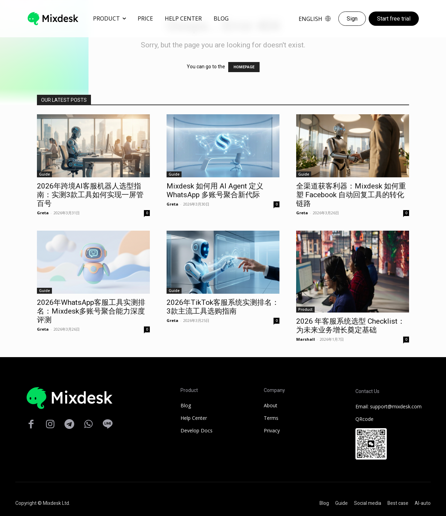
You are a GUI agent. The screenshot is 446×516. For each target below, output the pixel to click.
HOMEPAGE (243, 67)
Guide (44, 174)
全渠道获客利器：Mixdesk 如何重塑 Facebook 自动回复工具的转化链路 (351, 195)
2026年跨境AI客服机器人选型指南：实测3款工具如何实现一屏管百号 (90, 195)
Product (305, 309)
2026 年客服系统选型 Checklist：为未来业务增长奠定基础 (350, 325)
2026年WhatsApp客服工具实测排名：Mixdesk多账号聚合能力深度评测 (91, 311)
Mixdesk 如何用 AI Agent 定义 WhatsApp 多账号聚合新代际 (215, 190)
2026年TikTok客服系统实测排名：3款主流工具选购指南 (223, 306)
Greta (43, 212)
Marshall (305, 339)
